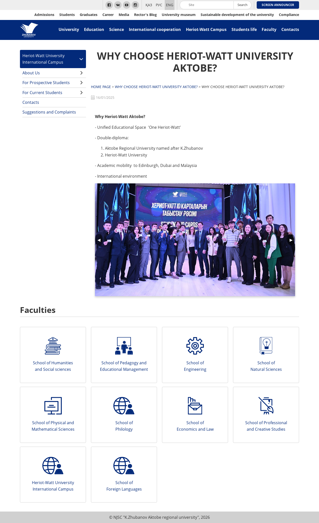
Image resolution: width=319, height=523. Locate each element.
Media (124, 14)
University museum (179, 14)
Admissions (44, 14)
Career (108, 14)
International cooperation (155, 29)
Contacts (290, 29)
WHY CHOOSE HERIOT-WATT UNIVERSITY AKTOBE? (195, 62)
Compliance (289, 14)
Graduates (88, 14)
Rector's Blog (145, 14)
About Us (31, 73)
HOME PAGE (101, 86)
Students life (244, 29)
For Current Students (42, 92)
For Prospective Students (46, 82)
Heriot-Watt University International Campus (43, 59)
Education (94, 29)
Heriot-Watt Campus (206, 29)
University (69, 29)
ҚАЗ (149, 4)
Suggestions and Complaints (49, 112)
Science (116, 29)
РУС (159, 4)
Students (67, 14)
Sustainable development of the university (237, 14)
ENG (169, 4)
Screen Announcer (278, 5)
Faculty (269, 29)
